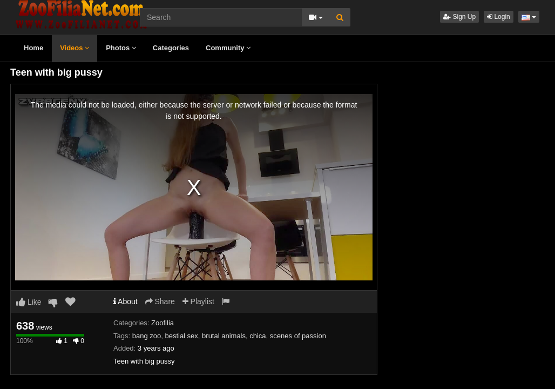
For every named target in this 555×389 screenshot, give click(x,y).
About (125, 301)
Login (498, 17)
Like (29, 302)
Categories (171, 48)
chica (257, 336)
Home (33, 48)
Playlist (198, 301)
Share (160, 301)
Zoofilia (162, 323)
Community (228, 48)
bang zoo (146, 336)
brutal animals (224, 336)
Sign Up (459, 17)
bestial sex (181, 336)
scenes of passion (298, 336)
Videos (74, 48)
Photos (121, 48)
